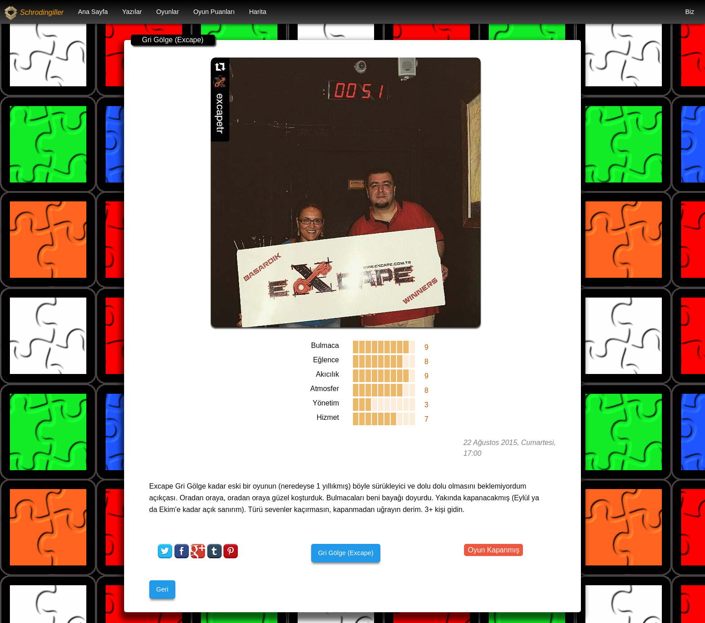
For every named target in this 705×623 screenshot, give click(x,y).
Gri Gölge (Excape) (345, 552)
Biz (689, 11)
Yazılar (132, 11)
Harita (257, 11)
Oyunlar (167, 11)
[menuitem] (93, 12)
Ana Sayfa (92, 11)
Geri (162, 589)
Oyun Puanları (214, 11)
